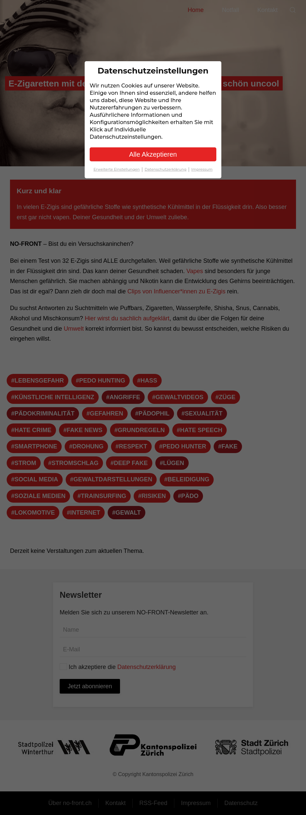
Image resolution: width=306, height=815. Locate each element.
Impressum (202, 169)
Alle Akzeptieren (153, 154)
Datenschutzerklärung (168, 169)
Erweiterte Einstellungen (118, 169)
